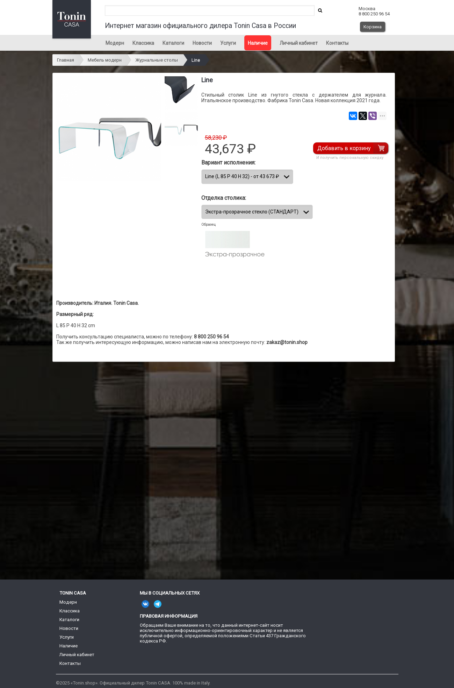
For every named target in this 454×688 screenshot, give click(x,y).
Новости (202, 43)
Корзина (372, 26)
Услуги (228, 43)
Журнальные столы (156, 60)
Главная (65, 60)
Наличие (258, 43)
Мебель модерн (105, 60)
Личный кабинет (299, 43)
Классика (143, 43)
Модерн (115, 43)
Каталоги (173, 43)
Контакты (337, 43)
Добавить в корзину (344, 148)
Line (196, 60)
